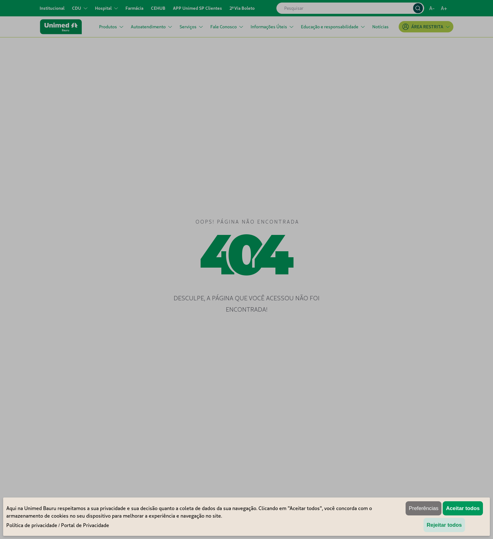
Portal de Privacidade (85, 525)
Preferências (423, 508)
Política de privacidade (31, 525)
